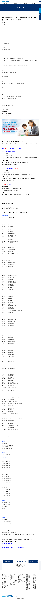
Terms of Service (26, 599)
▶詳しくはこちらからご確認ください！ (7, 543)
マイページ (15, 596)
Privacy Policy (22, 599)
